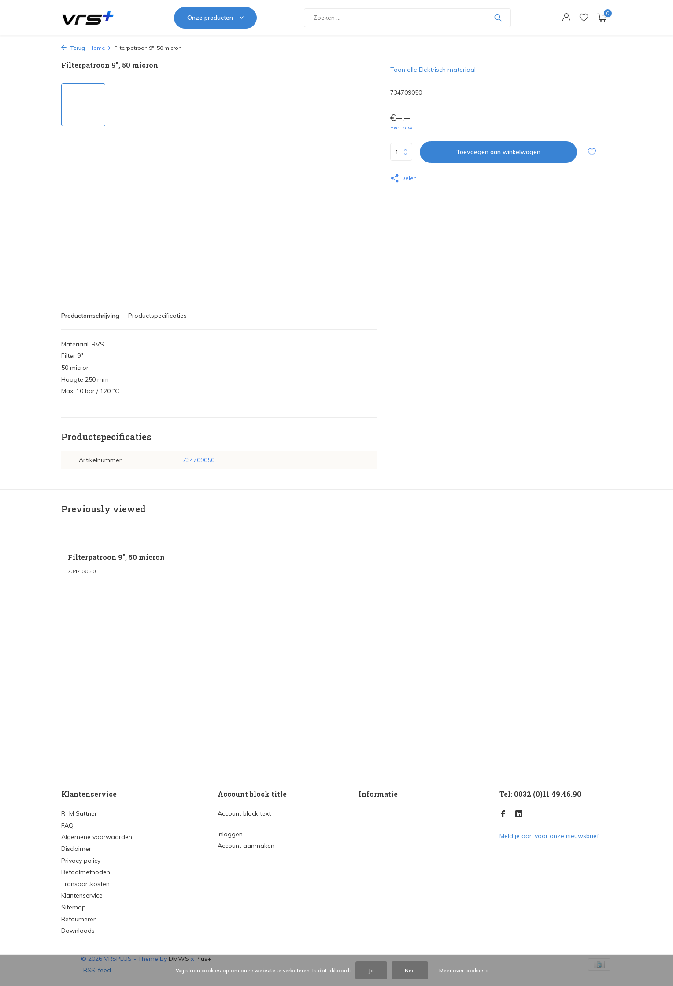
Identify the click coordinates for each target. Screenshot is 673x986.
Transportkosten (85, 884)
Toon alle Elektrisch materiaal (433, 70)
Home (100, 47)
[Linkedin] (518, 814)
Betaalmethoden (85, 872)
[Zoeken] (407, 17)
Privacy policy (80, 861)
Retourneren (79, 919)
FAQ (67, 825)
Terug (73, 47)
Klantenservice (82, 895)
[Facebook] (503, 814)
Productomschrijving (90, 316)
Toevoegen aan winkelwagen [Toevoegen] (498, 152)
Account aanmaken (246, 846)
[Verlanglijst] (583, 17)
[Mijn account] (566, 18)
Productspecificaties (157, 316)
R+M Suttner (79, 813)
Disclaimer (76, 849)
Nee (410, 970)
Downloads (78, 930)
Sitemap (73, 907)
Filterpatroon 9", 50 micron (116, 557)
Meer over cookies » (464, 970)
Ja (371, 970)
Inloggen (230, 834)
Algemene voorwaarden (96, 837)
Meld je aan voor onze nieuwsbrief (549, 836)
